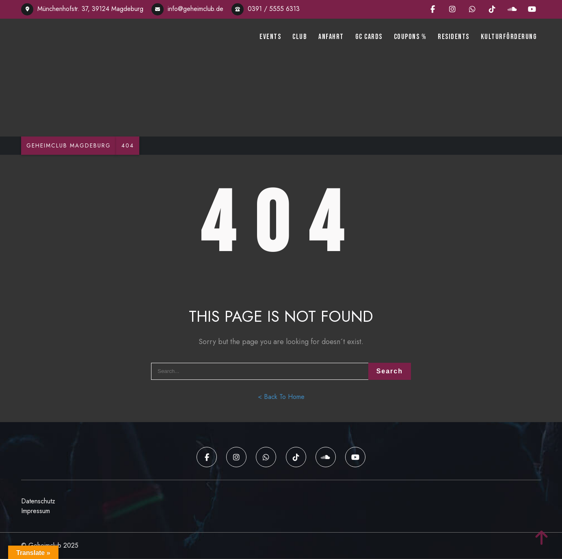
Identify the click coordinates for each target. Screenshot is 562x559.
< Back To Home (281, 398)
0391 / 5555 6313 (265, 8)
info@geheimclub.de (187, 8)
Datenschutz (38, 501)
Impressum (35, 511)
